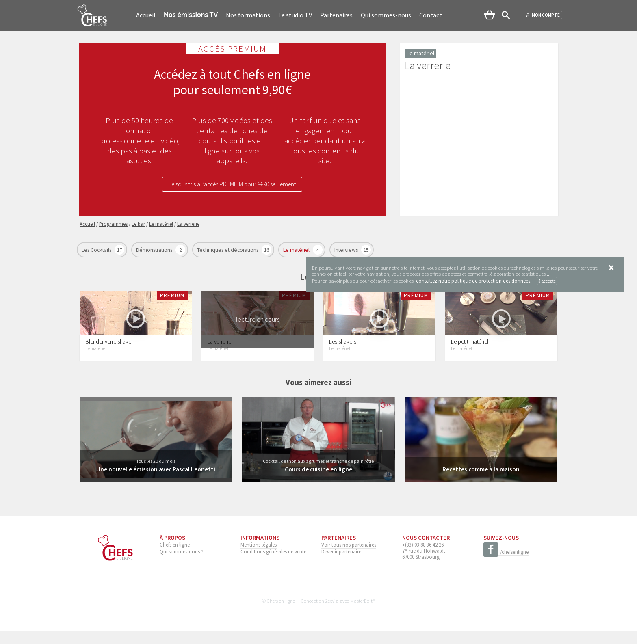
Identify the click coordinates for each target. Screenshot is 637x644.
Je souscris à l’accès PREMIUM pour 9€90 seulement (232, 185)
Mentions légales (258, 557)
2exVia (331, 613)
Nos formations (248, 15)
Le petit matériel (469, 354)
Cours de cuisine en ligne (318, 482)
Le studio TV (295, 15)
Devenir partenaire (341, 564)
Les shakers (342, 354)
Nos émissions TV (191, 15)
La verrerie (219, 354)
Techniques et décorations (228, 249)
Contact (430, 15)
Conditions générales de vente (273, 564)
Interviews (346, 249)
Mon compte (543, 15)
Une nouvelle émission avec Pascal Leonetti (156, 482)
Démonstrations (154, 249)
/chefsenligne (506, 565)
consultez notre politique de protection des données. (473, 280)
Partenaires (336, 15)
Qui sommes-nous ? (182, 564)
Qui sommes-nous (386, 15)
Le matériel (297, 249)
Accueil (146, 15)
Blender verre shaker (109, 354)
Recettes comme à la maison (481, 482)
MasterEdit (361, 613)
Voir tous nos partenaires (348, 557)
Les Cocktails (97, 249)
